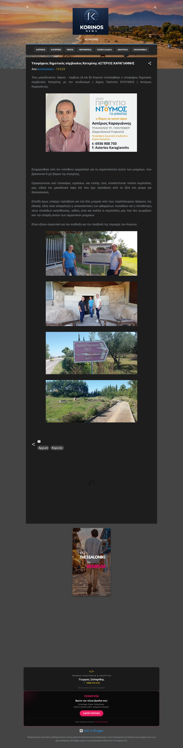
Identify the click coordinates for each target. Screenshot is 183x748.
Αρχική (43, 448)
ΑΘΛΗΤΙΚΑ (123, 49)
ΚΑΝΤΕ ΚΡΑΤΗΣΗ (91, 713)
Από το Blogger (91, 730)
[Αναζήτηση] (155, 7)
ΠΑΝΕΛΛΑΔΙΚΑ (104, 49)
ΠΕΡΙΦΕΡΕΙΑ (85, 49)
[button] (149, 64)
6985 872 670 (91, 683)
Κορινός (57, 448)
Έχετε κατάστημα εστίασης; (91, 722)
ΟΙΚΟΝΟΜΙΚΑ (140, 49)
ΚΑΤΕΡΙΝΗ (56, 49)
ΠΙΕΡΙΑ (70, 49)
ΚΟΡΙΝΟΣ (40, 49)
